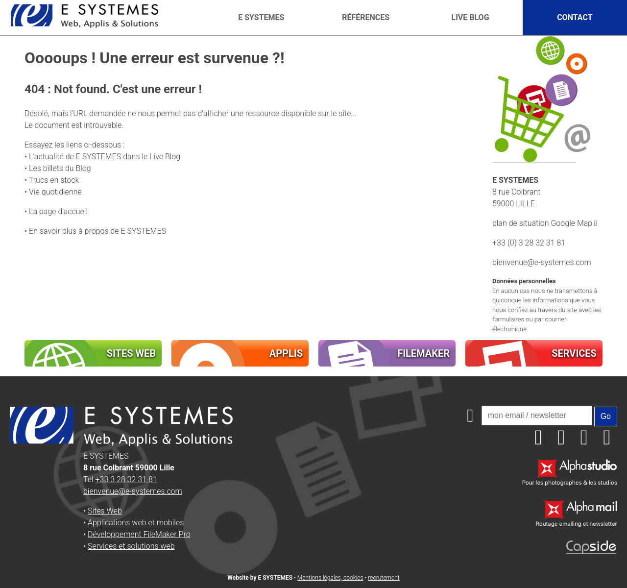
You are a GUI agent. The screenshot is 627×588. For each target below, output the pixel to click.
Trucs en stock (54, 180)
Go (606, 416)
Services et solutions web (131, 546)
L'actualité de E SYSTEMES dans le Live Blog (104, 156)
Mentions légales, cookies (330, 577)
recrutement (383, 577)
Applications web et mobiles (136, 522)
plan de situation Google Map (544, 223)
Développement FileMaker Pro (139, 534)
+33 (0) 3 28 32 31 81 (528, 242)
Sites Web (105, 510)
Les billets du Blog (60, 168)
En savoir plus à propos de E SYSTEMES (97, 231)
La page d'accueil (58, 211)
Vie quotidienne (55, 191)
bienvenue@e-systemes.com (541, 262)
